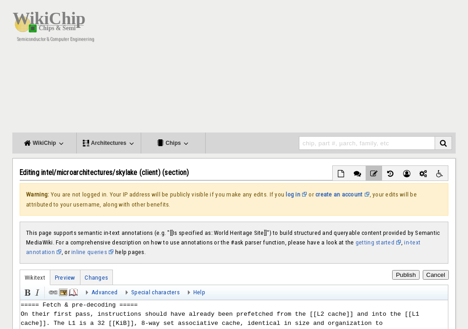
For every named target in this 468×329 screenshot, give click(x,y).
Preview (65, 277)
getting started (375, 242)
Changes (96, 277)
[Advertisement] (289, 69)
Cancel (436, 274)
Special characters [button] (155, 292)
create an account (339, 194)
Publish (406, 274)
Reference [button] (73, 292)
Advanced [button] (104, 292)
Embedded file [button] (63, 292)
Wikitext (35, 277)
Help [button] (199, 292)
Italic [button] (37, 292)
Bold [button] (26, 292)
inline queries (89, 252)
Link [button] (53, 292)
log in (293, 194)
